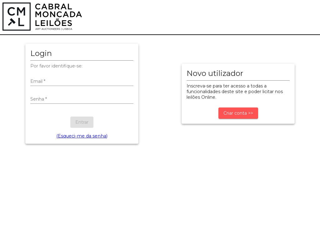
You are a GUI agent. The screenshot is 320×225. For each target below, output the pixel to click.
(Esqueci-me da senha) (82, 136)
